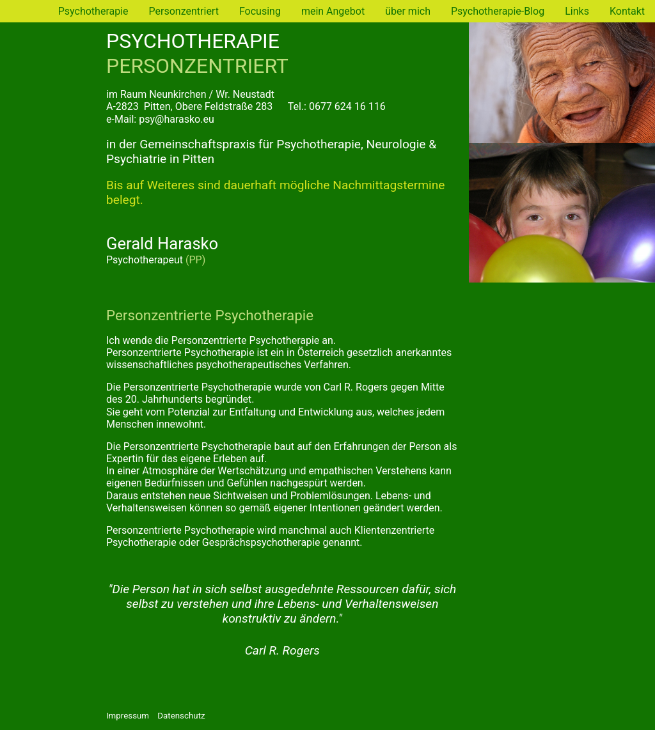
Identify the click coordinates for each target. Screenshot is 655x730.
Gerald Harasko (162, 243)
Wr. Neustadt (245, 94)
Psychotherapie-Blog (497, 11)
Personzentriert (184, 11)
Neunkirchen (177, 94)
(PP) (195, 260)
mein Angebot (333, 11)
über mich (407, 11)
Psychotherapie (35, 157)
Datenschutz (181, 715)
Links (577, 11)
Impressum (127, 715)
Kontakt (627, 11)
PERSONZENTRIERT (197, 66)
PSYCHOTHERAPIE (193, 41)
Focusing (260, 11)
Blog (30, 270)
